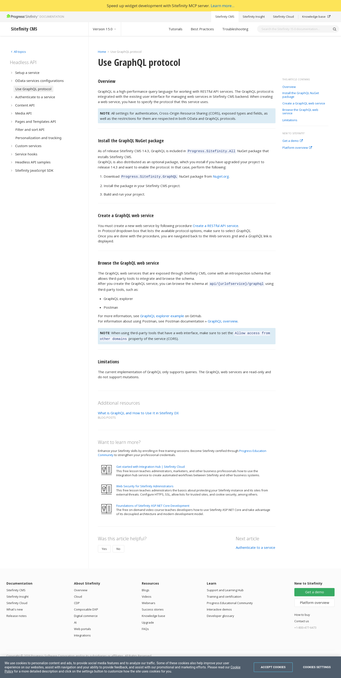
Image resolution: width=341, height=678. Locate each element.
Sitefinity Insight (254, 16)
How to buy (302, 611)
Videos (146, 593)
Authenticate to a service (255, 544)
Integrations (82, 632)
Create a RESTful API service (215, 224)
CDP (77, 599)
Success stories (153, 606)
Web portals (82, 625)
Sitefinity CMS (224, 16)
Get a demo (292, 141)
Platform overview (297, 148)
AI (75, 619)
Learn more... (222, 5)
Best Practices (202, 29)
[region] (170, 667)
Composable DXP (86, 606)
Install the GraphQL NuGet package (300, 94)
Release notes (16, 612)
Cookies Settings (317, 667)
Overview (289, 87)
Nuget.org (221, 175)
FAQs (145, 625)
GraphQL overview (223, 319)
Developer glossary (220, 612)
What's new (14, 606)
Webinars (148, 599)
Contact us (301, 618)
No (118, 545)
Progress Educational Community (230, 599)
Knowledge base (316, 16)
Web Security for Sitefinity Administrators (144, 483)
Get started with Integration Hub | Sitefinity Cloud (150, 463)
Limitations (289, 120)
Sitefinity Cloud (283, 16)
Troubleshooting (235, 29)
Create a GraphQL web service (303, 103)
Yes (104, 545)
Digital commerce (86, 612)
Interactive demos (219, 606)
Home (102, 52)
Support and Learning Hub (225, 587)
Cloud (78, 593)
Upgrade (148, 619)
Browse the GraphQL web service (300, 111)
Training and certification (224, 593)
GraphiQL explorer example (162, 313)
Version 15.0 (105, 29)
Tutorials (175, 29)
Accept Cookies (273, 667)
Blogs (145, 587)
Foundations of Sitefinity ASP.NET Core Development (152, 502)
